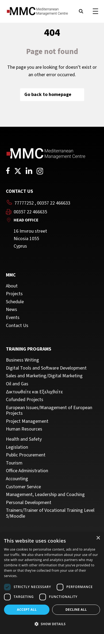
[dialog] (52, 583)
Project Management (27, 421)
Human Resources (24, 429)
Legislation (17, 447)
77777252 (24, 203)
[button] (52, 624)
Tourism (14, 463)
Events (13, 318)
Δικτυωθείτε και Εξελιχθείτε (34, 392)
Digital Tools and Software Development (46, 368)
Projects (14, 294)
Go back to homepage (52, 94)
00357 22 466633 (53, 203)
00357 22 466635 (30, 212)
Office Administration (27, 471)
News (11, 310)
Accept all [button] (27, 609)
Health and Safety (24, 439)
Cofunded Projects (24, 400)
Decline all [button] (76, 609)
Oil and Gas (17, 384)
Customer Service (23, 487)
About (12, 286)
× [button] (98, 538)
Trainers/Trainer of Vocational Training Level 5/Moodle (50, 513)
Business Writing (22, 360)
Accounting (17, 479)
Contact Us (17, 326)
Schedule (15, 302)
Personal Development (28, 503)
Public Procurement (25, 455)
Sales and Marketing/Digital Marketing (44, 376)
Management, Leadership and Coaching (45, 495)
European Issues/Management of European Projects (49, 410)
